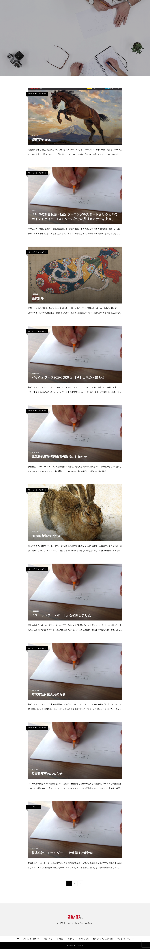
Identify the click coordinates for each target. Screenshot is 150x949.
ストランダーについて (62, 6)
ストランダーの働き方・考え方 (134, 6)
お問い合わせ (113, 6)
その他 (33, 807)
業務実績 (90, 6)
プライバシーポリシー (125, 939)
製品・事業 (79, 6)
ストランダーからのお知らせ (37, 93)
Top (17, 939)
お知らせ (101, 6)
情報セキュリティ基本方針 (103, 939)
